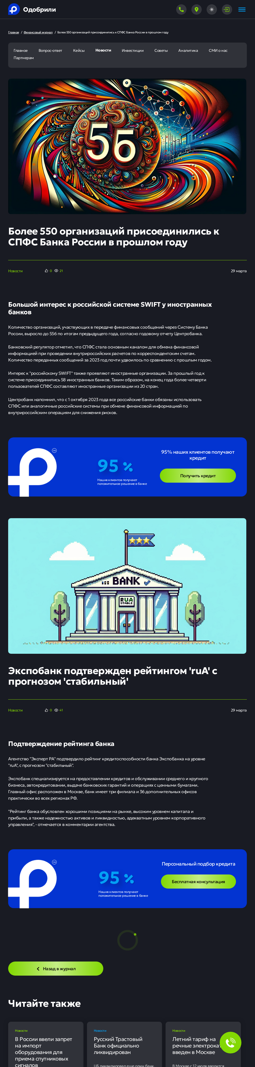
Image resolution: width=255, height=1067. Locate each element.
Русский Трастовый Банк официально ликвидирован (118, 1045)
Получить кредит (198, 475)
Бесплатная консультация (198, 881)
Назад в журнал (56, 968)
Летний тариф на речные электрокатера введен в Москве (201, 1045)
